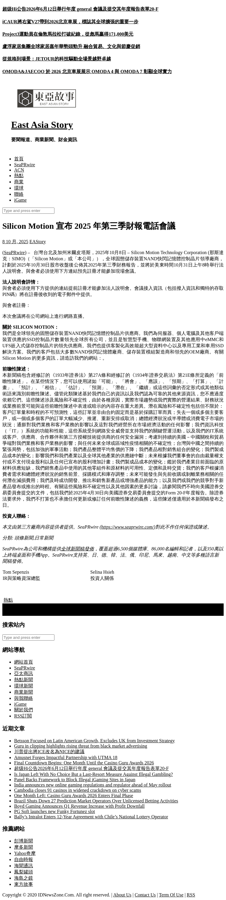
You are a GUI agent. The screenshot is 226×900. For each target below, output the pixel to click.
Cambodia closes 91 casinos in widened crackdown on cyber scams (77, 790)
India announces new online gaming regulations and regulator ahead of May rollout (92, 784)
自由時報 (23, 859)
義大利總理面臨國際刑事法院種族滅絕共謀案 (52, 606)
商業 (19, 181)
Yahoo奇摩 (25, 853)
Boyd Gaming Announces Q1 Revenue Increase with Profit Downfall (79, 806)
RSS (191, 894)
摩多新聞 (23, 847)
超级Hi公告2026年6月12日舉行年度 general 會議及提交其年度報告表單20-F (80, 8)
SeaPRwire (24, 164)
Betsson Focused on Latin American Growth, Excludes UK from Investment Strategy (94, 740)
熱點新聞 (23, 679)
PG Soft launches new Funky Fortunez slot (54, 811)
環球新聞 (23, 685)
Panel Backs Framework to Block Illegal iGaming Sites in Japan (74, 779)
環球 (19, 187)
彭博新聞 (23, 840)
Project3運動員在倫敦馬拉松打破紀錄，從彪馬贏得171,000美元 (67, 34)
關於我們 (23, 709)
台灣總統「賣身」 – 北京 (31, 612)
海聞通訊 (23, 865)
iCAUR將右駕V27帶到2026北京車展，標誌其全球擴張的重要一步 (70, 21)
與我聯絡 (23, 698)
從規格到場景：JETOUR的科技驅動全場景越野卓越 (56, 58)
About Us (122, 894)
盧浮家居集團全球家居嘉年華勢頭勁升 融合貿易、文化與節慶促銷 (71, 46)
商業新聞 (23, 692)
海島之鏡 (23, 878)
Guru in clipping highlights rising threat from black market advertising (80, 745)
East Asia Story (42, 124)
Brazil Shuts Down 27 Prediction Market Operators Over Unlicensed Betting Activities (96, 800)
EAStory (37, 241)
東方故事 (23, 884)
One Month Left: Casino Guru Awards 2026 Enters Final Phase (73, 795)
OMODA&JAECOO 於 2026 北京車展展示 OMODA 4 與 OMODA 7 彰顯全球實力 (87, 71)
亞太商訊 (23, 673)
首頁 (19, 158)
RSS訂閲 (23, 715)
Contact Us (145, 894)
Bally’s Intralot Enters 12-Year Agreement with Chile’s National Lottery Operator (91, 816)
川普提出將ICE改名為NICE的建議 (49, 751)
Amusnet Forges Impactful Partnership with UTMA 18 (65, 757)
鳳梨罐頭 (23, 871)
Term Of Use (171, 894)
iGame (20, 200)
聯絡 (19, 194)
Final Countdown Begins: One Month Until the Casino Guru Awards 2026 (84, 762)
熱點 (19, 175)
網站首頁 (23, 661)
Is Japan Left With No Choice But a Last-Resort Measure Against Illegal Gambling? (93, 774)
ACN (19, 169)
